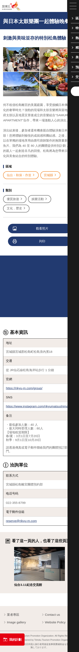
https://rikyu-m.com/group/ (24, 388)
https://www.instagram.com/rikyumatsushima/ (37, 406)
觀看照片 (30, 229)
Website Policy (53, 622)
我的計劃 (12, 639)
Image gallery (14, 622)
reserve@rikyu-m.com (21, 521)
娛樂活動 (40, 199)
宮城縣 (50, 175)
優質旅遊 (15, 199)
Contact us (50, 615)
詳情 (17, 548)
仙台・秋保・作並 (21, 175)
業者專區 (11, 615)
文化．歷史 (16, 208)
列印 (29, 241)
